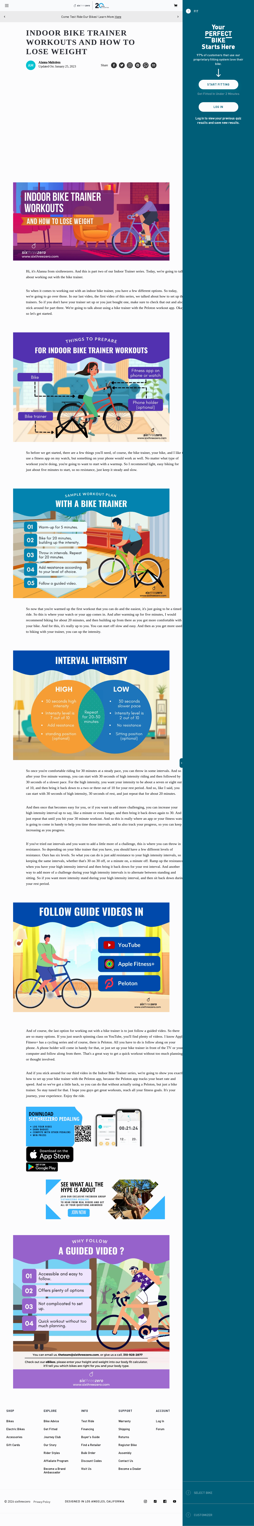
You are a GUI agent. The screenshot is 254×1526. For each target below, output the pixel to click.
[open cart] (176, 5)
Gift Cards (13, 1445)
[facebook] (114, 65)
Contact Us (125, 1460)
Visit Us (86, 1468)
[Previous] (4, 17)
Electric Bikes (15, 1429)
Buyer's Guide (90, 1437)
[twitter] (122, 65)
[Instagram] (145, 1501)
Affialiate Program (56, 1460)
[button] (181, 763)
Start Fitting (218, 84)
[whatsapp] (146, 65)
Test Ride (87, 1421)
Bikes (10, 1421)
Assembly (124, 1453)
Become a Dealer (129, 1468)
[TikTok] (155, 1501)
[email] (154, 65)
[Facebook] (165, 1501)
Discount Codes (91, 1460)
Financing (87, 1429)
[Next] (178, 17)
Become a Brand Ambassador (54, 1470)
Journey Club (52, 1437)
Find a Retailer (91, 1445)
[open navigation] (7, 5)
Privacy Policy (42, 1501)
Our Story (50, 1445)
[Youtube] (174, 1501)
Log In (160, 1421)
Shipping (124, 1429)
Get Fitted (50, 1429)
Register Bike (127, 1445)
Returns (123, 1437)
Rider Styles (52, 1453)
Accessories (14, 1437)
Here (118, 17)
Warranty (124, 1421)
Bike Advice (51, 1421)
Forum (160, 1429)
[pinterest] (138, 65)
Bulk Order (88, 1453)
